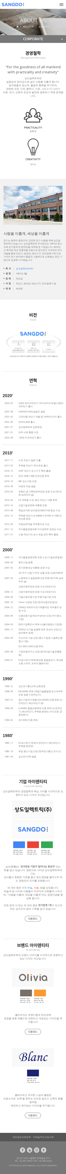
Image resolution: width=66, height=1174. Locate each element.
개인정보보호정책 (21, 1137)
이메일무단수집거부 (43, 1137)
